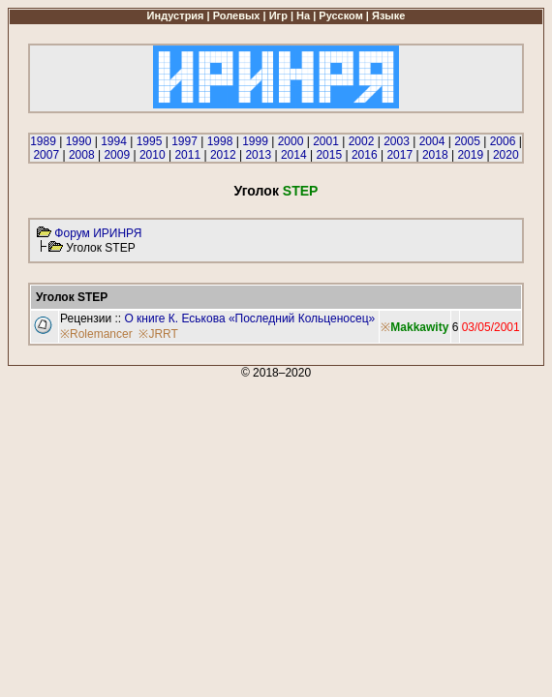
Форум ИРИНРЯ (97, 233)
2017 (399, 155)
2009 (117, 155)
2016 (365, 155)
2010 (152, 155)
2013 (258, 155)
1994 (114, 141)
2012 (223, 155)
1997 (184, 141)
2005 (467, 141)
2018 (435, 155)
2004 (432, 141)
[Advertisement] (276, 515)
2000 (291, 141)
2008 (82, 155)
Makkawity (419, 327)
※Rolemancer (96, 334)
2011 (187, 155)
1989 (43, 141)
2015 (329, 155)
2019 (470, 155)
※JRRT (157, 334)
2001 (326, 141)
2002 (362, 141)
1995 (150, 141)
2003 (396, 141)
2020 (506, 155)
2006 (503, 141)
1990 (79, 141)
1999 (255, 141)
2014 (294, 155)
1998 (220, 141)
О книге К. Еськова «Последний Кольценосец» (249, 318)
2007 (46, 155)
